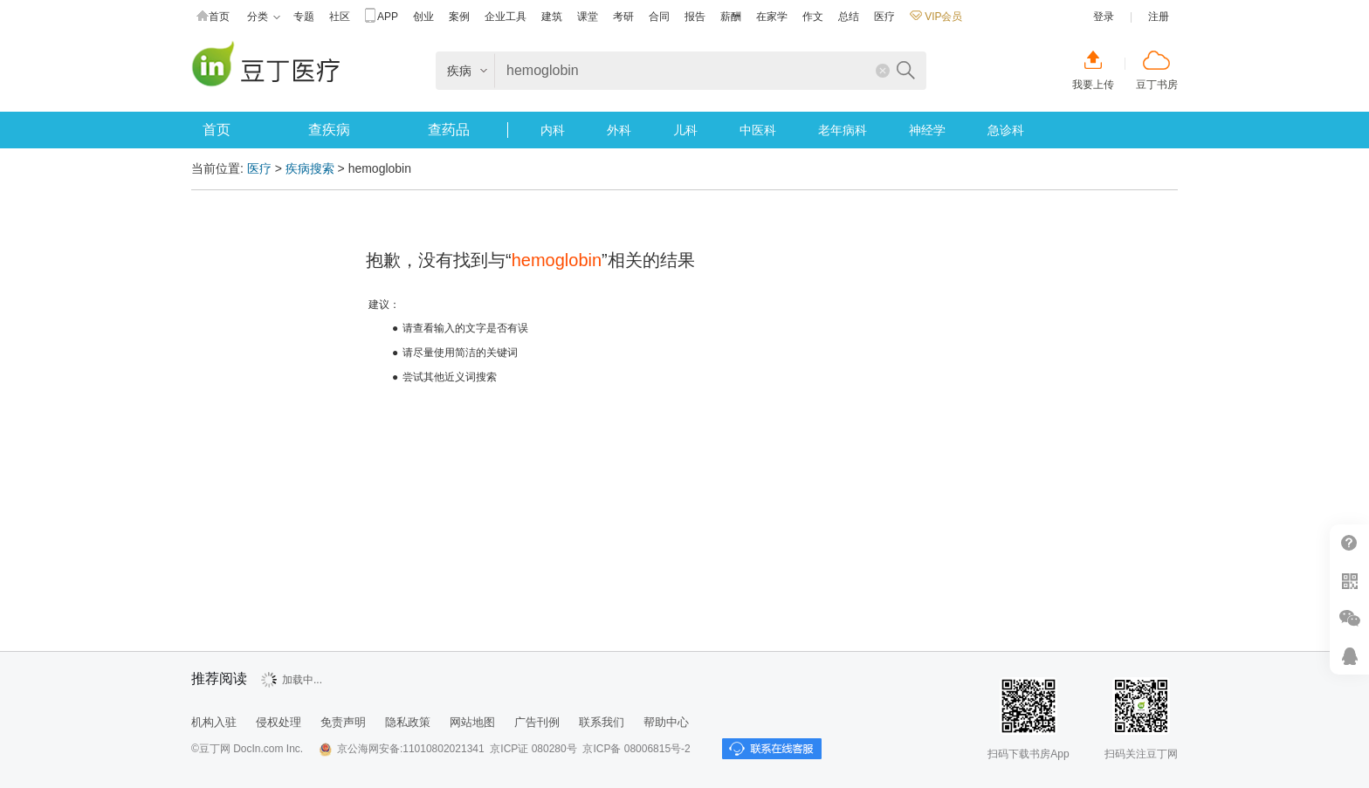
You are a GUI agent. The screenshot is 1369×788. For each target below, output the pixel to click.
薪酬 (730, 16)
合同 (659, 16)
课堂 (587, 16)
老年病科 (842, 130)
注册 (1158, 16)
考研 (623, 16)
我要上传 (1093, 85)
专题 (303, 16)
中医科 (758, 130)
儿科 (685, 130)
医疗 (884, 16)
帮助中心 (1349, 543)
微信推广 (1349, 618)
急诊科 (1005, 130)
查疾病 (329, 129)
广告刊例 (537, 722)
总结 (848, 16)
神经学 (927, 130)
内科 (552, 130)
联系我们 (601, 722)
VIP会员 (936, 16)
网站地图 (472, 722)
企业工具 (505, 16)
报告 (694, 16)
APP (381, 17)
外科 (619, 130)
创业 (423, 16)
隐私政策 (407, 722)
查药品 (449, 129)
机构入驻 (214, 722)
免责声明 (343, 722)
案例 (459, 16)
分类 (263, 17)
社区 (339, 16)
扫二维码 (1349, 581)
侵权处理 (278, 722)
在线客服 (1349, 656)
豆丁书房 (1157, 85)
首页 (213, 17)
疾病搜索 (309, 168)
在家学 (772, 16)
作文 (812, 16)
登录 (1103, 16)
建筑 (551, 16)
